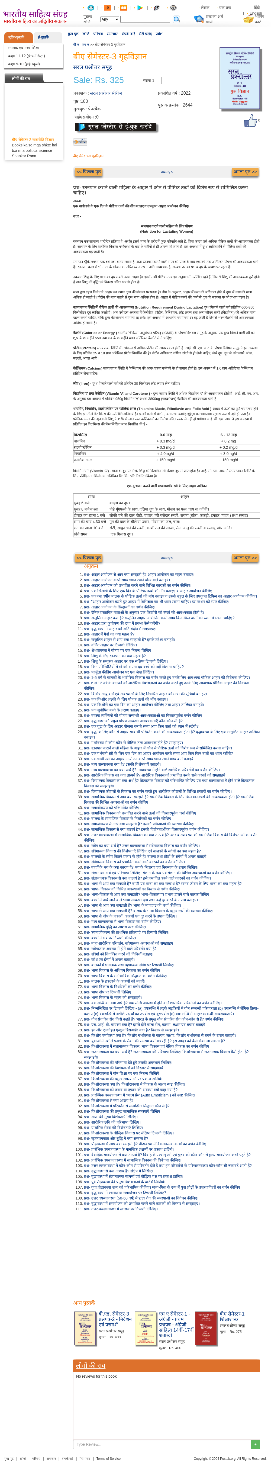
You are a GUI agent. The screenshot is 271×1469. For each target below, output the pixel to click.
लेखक (205, 7)
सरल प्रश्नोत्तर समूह (92, 67)
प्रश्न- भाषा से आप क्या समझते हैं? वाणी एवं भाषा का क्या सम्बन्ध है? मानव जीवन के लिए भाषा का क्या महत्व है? (163, 883)
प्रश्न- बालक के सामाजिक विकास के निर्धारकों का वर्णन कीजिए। (128, 818)
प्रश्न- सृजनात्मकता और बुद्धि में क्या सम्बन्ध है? (116, 1138)
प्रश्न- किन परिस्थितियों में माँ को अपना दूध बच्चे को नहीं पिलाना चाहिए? (134, 667)
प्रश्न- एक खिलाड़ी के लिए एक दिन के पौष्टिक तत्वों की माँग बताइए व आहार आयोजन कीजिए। (149, 591)
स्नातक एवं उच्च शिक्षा (23, 48)
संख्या (147, 80)
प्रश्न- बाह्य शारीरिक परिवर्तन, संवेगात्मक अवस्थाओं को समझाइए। (129, 943)
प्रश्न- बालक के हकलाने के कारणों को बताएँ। (114, 981)
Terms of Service (108, 1459)
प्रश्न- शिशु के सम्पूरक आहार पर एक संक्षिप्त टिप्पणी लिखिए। (126, 661)
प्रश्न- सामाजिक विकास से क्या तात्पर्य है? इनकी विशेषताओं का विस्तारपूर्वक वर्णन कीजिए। (146, 829)
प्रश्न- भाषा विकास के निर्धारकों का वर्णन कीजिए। (118, 986)
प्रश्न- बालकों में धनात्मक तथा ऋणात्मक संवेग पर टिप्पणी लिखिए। (129, 965)
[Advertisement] (166, 1252)
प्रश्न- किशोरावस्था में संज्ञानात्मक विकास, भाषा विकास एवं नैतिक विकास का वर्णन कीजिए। (147, 1046)
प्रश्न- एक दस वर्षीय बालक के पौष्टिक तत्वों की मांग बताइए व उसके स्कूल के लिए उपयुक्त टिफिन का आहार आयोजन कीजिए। (170, 596)
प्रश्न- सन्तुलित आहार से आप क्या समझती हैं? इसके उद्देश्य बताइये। (129, 639)
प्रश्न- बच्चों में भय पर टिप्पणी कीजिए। (110, 938)
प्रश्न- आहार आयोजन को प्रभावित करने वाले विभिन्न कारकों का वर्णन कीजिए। (137, 585)
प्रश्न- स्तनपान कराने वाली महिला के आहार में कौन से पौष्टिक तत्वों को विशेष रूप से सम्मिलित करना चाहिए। (158, 748)
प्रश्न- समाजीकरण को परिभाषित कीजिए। (112, 808)
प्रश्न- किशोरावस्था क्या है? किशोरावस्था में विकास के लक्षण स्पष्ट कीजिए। (134, 1084)
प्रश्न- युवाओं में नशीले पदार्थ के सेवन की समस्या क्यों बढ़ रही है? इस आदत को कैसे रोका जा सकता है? (154, 1041)
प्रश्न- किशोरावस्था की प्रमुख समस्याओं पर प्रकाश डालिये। (123, 1079)
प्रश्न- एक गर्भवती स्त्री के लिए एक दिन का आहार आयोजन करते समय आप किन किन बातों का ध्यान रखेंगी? (158, 753)
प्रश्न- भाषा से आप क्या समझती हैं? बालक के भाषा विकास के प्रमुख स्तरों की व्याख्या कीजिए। (148, 911)
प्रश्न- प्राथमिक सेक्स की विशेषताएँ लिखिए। (113, 1127)
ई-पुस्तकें (43, 37)
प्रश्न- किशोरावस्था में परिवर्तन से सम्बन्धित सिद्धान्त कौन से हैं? (126, 1106)
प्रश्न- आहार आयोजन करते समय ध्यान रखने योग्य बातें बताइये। (127, 580)
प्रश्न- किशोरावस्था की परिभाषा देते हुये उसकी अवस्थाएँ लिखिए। (128, 1062)
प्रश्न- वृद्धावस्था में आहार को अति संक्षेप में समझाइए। (120, 629)
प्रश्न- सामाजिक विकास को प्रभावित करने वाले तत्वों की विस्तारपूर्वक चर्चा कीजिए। (141, 813)
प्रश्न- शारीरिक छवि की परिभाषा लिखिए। (112, 1122)
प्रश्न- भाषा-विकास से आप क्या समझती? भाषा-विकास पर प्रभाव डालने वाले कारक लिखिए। (147, 894)
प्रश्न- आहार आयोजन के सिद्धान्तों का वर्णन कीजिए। (119, 607)
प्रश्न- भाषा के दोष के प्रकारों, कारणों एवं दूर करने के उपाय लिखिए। (130, 916)
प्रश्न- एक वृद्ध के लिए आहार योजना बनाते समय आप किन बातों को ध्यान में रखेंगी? (141, 726)
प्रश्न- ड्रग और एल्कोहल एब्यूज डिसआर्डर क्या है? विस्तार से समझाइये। (131, 1030)
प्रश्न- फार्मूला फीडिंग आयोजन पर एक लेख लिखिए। (119, 672)
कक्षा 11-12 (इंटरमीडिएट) (26, 56)
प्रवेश (159, 34)
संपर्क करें (128, 34)
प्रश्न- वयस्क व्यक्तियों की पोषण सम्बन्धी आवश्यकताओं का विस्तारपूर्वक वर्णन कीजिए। (144, 715)
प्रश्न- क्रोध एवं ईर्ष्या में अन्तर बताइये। (109, 959)
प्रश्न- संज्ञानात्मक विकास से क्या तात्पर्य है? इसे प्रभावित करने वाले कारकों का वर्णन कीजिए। (147, 878)
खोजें (85, 34)
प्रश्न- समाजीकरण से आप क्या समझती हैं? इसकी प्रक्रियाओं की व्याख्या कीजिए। (139, 824)
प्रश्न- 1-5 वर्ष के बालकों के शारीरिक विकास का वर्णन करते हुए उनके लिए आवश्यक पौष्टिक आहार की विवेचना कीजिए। (167, 677)
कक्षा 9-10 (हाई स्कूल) (24, 64)
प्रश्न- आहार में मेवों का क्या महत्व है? (109, 634)
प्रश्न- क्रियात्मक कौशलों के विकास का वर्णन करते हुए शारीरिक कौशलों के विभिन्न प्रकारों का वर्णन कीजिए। (158, 791)
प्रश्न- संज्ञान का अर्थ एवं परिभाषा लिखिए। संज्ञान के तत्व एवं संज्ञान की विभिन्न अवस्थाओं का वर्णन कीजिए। (158, 873)
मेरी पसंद (145, 34)
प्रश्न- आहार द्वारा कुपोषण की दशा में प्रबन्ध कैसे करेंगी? (122, 623)
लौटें (82, 141)
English (256, 13)
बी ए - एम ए (81, 45)
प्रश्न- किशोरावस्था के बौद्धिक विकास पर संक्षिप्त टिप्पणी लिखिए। (129, 1133)
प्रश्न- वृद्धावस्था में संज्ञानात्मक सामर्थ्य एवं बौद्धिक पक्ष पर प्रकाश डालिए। (133, 1176)
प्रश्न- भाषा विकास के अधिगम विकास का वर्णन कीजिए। (123, 970)
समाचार (112, 34)
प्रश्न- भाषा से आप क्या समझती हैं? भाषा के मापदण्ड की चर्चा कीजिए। (132, 905)
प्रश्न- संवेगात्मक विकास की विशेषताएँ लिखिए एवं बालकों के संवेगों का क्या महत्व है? (142, 851)
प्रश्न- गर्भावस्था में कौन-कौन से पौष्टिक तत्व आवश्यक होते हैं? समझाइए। (133, 742)
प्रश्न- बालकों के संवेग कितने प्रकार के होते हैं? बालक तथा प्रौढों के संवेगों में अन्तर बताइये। (146, 856)
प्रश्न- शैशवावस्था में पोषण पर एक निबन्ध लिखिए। (118, 650)
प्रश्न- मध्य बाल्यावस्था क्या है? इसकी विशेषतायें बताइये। (122, 764)
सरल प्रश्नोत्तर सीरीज (106, 93)
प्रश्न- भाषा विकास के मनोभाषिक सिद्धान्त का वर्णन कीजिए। (125, 976)
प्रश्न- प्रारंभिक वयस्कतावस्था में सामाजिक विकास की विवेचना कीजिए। (132, 1160)
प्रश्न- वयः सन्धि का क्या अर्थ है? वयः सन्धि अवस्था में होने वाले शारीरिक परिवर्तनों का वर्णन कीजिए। (153, 1003)
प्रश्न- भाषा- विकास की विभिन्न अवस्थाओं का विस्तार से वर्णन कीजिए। (132, 889)
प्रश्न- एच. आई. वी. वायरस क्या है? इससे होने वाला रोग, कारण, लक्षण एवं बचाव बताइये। (145, 1024)
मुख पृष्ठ (73, 34)
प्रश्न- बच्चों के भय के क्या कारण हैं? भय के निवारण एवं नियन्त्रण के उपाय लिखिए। (141, 867)
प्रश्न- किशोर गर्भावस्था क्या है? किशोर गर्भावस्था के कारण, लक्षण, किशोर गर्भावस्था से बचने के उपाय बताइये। (160, 1035)
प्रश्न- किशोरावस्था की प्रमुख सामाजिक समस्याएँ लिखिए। (123, 1111)
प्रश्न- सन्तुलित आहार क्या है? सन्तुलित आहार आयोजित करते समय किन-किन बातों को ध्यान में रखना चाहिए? (159, 618)
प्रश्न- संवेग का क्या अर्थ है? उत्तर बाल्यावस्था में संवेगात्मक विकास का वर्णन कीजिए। (142, 845)
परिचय (98, 34)
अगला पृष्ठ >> (245, 171)
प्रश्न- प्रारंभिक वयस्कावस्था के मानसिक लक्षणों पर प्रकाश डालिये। (129, 1149)
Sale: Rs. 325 (98, 80)
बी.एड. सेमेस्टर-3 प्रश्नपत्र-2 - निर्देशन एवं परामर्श (115, 1319)
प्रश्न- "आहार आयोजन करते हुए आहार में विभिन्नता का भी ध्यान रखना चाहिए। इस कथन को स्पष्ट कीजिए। (156, 601)
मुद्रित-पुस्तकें (16, 37)
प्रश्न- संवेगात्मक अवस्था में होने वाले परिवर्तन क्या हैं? (120, 949)
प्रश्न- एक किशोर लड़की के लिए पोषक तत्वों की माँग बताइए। (126, 699)
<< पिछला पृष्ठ (88, 171)
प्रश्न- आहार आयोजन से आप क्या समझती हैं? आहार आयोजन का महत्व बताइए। (139, 574)
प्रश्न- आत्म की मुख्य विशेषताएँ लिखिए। (111, 1117)
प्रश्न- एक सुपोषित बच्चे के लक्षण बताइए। (112, 710)
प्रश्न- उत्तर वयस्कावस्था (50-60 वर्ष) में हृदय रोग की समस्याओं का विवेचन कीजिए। (141, 1198)
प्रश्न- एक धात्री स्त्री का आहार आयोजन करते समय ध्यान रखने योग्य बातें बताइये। (139, 759)
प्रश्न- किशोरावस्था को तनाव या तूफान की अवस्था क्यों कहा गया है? (131, 1090)
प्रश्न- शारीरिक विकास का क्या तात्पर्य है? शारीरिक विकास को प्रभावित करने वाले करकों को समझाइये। (155, 775)
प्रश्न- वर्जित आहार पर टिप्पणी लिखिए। (110, 645)
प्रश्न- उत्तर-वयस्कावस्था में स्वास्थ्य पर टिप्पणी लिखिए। (121, 1209)
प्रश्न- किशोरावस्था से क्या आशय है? (109, 1100)
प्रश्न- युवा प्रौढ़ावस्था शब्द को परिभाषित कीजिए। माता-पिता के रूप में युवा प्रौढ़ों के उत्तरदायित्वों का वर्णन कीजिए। (162, 1187)
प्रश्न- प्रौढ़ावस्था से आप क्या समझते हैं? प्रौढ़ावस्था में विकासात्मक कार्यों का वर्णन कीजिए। (146, 1144)
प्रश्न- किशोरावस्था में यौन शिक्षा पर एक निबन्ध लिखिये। (122, 1073)
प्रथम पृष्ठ (167, 172)
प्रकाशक (225, 7)
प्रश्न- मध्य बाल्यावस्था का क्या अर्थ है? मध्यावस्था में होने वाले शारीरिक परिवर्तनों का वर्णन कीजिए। (152, 770)
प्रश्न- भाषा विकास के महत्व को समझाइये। (113, 997)
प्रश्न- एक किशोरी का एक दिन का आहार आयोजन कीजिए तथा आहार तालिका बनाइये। (144, 705)
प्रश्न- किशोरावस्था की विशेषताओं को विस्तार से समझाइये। (124, 1068)
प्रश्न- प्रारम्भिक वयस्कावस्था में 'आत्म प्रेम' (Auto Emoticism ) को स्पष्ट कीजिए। (139, 1095)
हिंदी (257, 7)
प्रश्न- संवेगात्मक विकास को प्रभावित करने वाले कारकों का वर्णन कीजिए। (134, 862)
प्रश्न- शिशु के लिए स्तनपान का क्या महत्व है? (115, 656)
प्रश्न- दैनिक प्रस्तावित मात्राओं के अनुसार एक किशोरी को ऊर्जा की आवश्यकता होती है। (144, 612)
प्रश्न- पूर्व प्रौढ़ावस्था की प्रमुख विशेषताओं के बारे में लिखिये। (124, 1182)
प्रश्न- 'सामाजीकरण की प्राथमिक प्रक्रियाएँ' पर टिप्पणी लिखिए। (126, 932)
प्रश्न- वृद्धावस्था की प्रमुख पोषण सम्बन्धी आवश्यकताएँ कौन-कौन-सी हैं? (133, 721)
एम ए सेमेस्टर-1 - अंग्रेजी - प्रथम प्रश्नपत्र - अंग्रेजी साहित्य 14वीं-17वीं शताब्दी (176, 1324)
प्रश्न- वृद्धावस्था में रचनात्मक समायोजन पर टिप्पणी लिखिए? (125, 1193)
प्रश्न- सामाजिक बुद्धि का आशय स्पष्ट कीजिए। (115, 927)
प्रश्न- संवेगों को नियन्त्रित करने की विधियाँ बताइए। (118, 954)
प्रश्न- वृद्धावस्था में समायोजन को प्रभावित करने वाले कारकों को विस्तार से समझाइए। (142, 1203)
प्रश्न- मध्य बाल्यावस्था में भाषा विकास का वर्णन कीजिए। (122, 921)
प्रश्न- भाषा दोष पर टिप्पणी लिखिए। (108, 992)
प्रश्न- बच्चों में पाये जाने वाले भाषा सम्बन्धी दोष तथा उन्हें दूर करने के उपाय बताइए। (141, 900)
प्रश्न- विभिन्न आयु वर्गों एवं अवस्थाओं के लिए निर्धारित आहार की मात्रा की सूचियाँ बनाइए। (145, 694)
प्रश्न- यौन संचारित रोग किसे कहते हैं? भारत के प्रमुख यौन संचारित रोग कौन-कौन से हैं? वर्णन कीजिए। (154, 1019)
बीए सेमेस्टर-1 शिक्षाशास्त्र (232, 1316)
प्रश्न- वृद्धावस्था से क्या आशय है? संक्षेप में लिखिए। (118, 1171)
